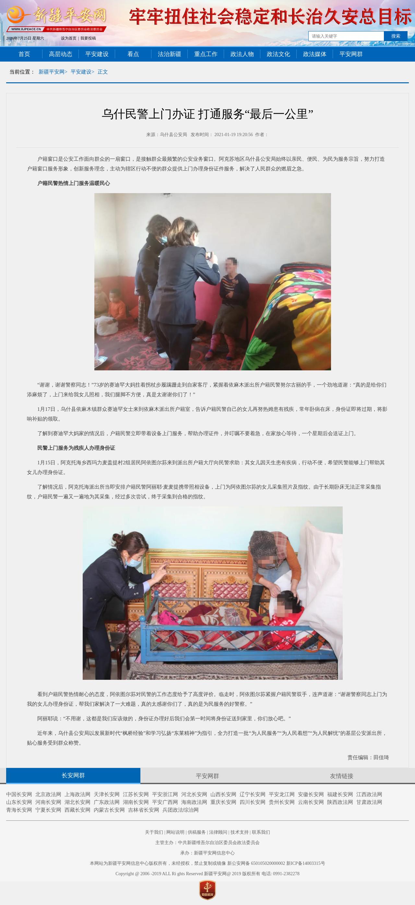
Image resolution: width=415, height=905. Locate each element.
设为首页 (69, 38)
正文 (103, 72)
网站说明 (175, 832)
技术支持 (240, 832)
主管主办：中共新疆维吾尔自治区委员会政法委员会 (207, 842)
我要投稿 (88, 38)
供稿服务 (197, 832)
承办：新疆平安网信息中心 (207, 853)
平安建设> (82, 72)
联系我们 (261, 832)
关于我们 (154, 832)
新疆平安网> (53, 72)
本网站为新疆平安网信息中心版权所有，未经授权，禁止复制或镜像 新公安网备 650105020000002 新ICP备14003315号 (207, 863)
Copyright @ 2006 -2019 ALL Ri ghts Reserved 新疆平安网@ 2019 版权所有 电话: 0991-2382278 (207, 873)
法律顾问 (218, 832)
